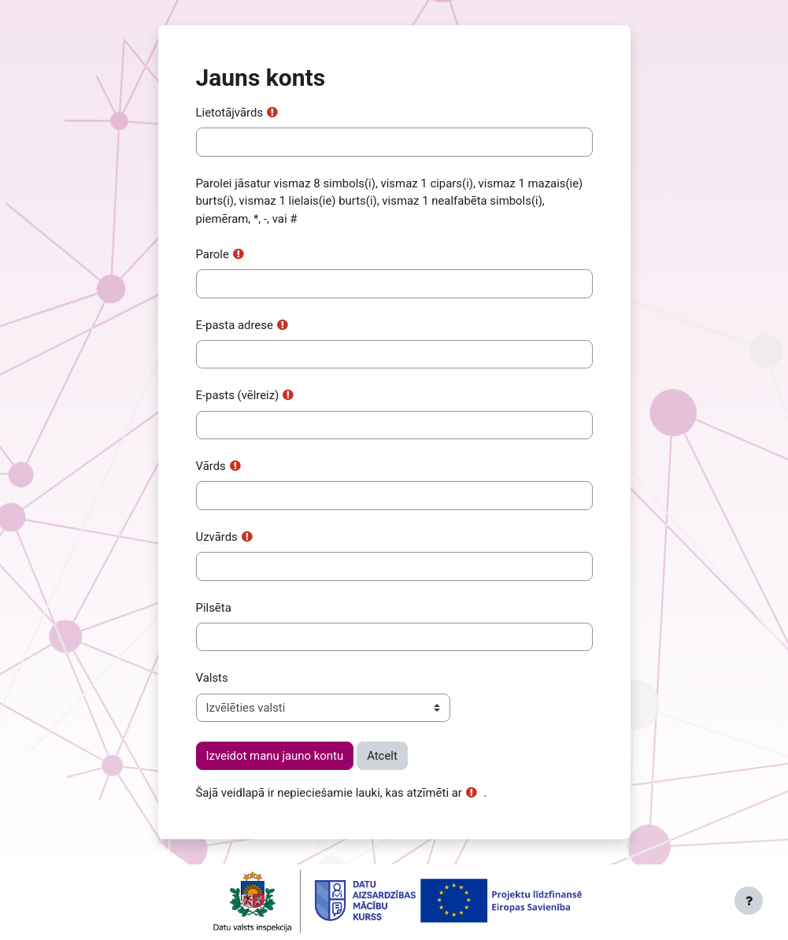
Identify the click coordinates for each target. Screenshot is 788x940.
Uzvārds (217, 537)
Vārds (211, 466)
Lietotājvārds (230, 112)
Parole (212, 254)
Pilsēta (213, 608)
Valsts (212, 678)
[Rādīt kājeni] (748, 900)
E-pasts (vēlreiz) (237, 395)
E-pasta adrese (234, 325)
